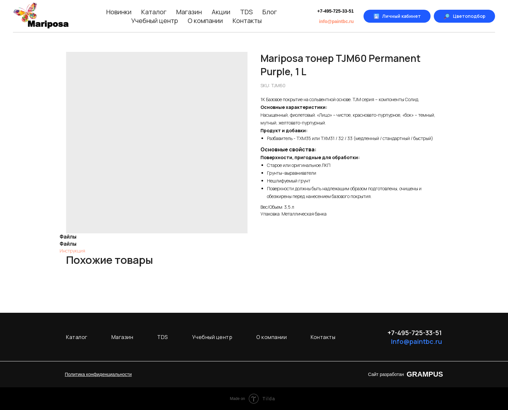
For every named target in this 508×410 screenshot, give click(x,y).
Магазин (189, 11)
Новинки (119, 11)
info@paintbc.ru (336, 21)
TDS (246, 11)
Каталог (154, 11)
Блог (269, 11)
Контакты (247, 20)
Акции (221, 11)
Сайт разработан (386, 374)
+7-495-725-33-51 (335, 11)
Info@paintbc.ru (416, 341)
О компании (205, 20)
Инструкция (72, 251)
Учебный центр (154, 20)
